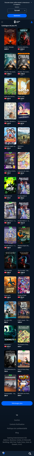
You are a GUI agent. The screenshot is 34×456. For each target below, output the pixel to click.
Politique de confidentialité (17, 428)
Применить (17, 15)
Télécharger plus (17, 403)
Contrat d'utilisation (17, 424)
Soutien (17, 420)
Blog (17, 433)
